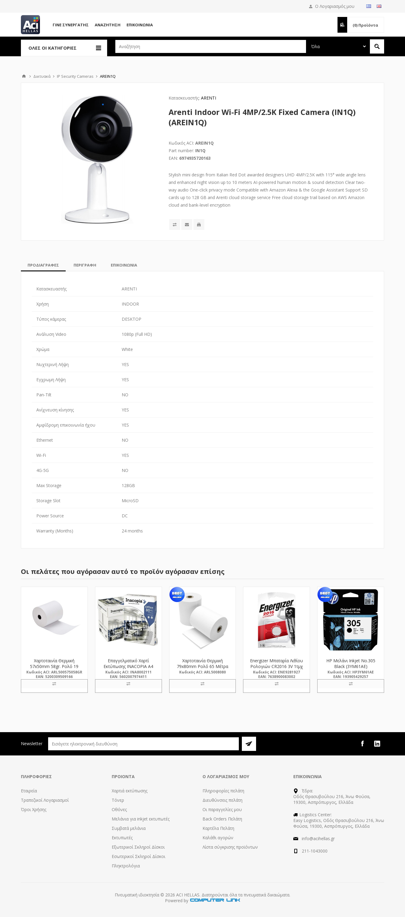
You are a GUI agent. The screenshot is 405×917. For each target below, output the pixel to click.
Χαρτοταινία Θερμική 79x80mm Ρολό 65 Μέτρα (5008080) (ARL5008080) (202, 666)
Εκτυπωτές (122, 837)
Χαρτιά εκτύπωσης (129, 791)
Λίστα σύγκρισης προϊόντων (230, 847)
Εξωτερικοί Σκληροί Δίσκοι (138, 847)
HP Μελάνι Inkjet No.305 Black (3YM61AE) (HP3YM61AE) (350, 666)
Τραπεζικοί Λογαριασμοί (45, 800)
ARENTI (208, 98)
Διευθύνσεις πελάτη (222, 800)
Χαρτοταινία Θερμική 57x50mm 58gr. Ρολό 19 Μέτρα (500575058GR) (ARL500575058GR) (54, 669)
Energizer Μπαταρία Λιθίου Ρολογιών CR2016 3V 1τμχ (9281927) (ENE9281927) (276, 666)
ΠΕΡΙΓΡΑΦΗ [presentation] (85, 265)
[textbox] (210, 46)
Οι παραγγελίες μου (222, 809)
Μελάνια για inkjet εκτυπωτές (141, 819)
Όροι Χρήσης (33, 809)
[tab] (43, 265)
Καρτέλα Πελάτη (218, 828)
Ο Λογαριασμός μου (334, 6)
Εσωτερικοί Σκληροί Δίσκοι (138, 856)
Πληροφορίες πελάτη (223, 791)
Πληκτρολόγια (126, 866)
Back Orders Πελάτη (222, 819)
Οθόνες (119, 809)
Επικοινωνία (140, 25)
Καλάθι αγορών (217, 837)
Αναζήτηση (107, 25)
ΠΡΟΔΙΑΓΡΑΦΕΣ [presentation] (43, 265)
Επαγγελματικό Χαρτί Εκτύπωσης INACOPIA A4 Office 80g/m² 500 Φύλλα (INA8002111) (128, 669)
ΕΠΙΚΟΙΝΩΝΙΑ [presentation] (124, 265)
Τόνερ (118, 800)
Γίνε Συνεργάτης (71, 25)
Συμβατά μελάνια (129, 828)
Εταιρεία (29, 791)
